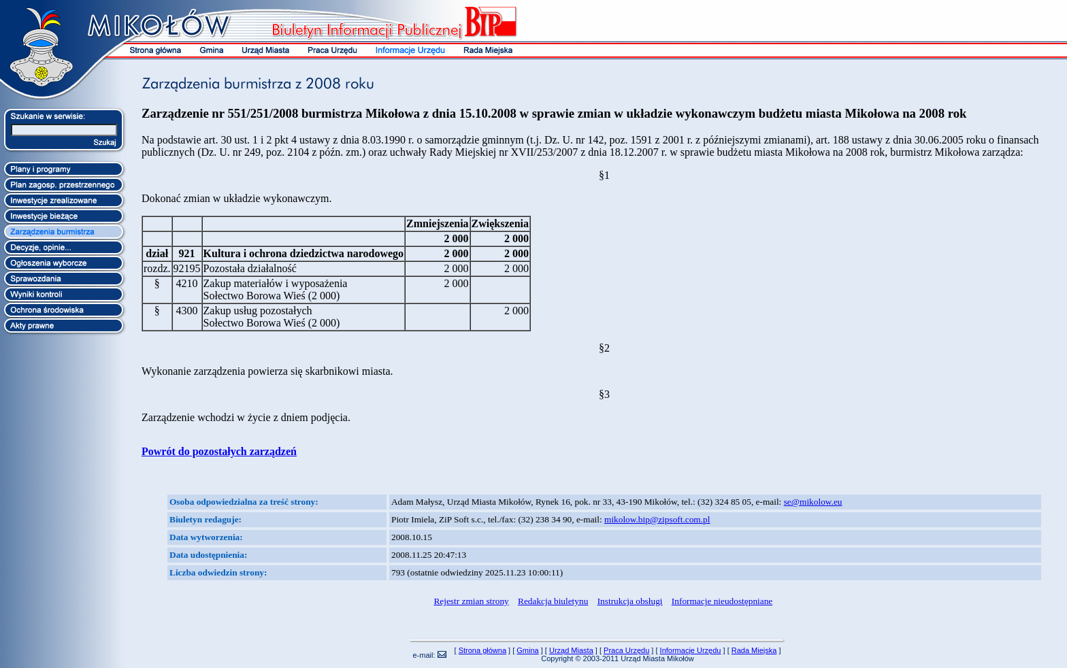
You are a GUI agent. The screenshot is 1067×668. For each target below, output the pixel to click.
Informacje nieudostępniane (722, 601)
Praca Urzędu (626, 650)
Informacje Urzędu (690, 650)
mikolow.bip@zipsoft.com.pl (657, 519)
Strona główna (482, 650)
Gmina (527, 650)
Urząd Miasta (571, 650)
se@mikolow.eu (813, 502)
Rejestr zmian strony (470, 601)
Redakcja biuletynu (553, 601)
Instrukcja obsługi (630, 601)
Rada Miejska (754, 650)
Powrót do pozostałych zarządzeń (219, 451)
